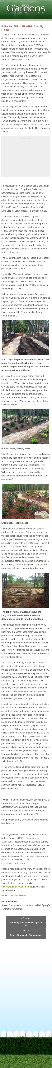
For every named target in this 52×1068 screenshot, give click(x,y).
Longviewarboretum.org (13, 863)
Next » (26, 931)
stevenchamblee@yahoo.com (16, 887)
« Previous (26, 918)
